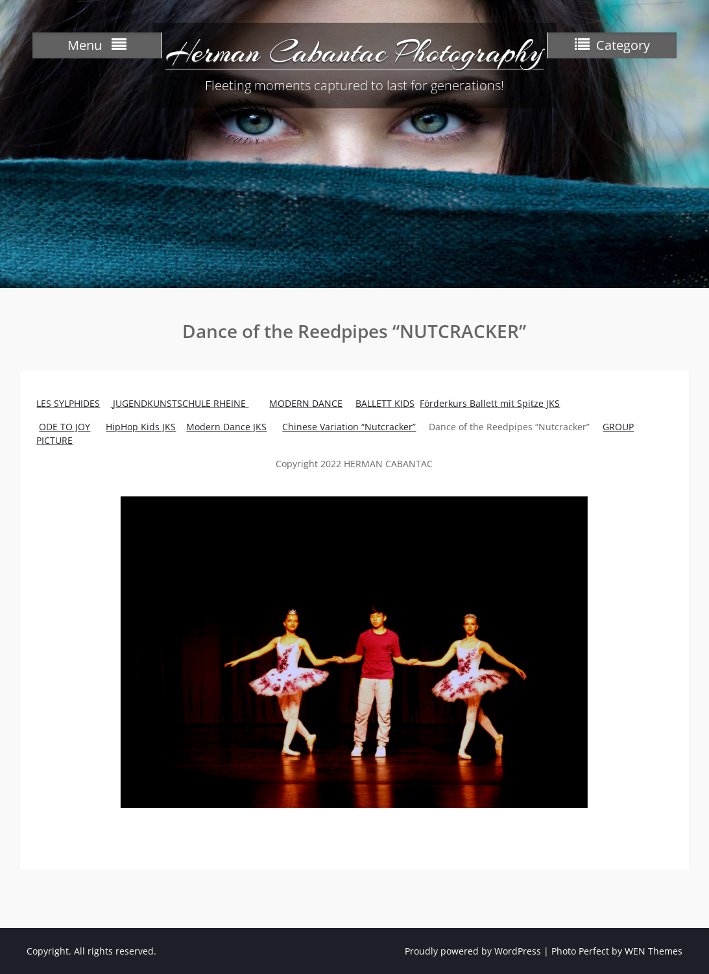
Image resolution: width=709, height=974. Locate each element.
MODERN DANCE (305, 403)
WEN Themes (653, 951)
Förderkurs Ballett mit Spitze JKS (490, 403)
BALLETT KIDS (385, 403)
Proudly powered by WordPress (473, 951)
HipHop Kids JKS (141, 426)
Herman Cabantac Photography (354, 52)
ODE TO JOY (64, 426)
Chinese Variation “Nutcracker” (349, 426)
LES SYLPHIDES (68, 403)
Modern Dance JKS (226, 426)
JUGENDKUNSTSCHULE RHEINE (180, 403)
